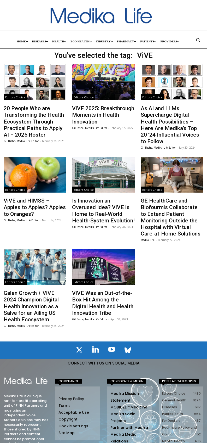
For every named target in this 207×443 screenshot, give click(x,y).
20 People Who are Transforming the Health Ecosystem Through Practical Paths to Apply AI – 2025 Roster (33, 118)
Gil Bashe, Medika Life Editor (21, 135)
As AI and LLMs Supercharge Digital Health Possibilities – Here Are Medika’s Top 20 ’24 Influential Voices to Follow (170, 115)
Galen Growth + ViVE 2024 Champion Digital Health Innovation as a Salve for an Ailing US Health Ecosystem (31, 274)
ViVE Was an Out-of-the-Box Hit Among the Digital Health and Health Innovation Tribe (100, 272)
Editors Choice (15, 97)
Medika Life (148, 214)
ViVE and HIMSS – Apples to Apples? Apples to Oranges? (32, 190)
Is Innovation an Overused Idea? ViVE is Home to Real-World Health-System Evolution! (100, 195)
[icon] (79, 313)
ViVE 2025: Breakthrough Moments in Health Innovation (101, 110)
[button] (197, 39)
